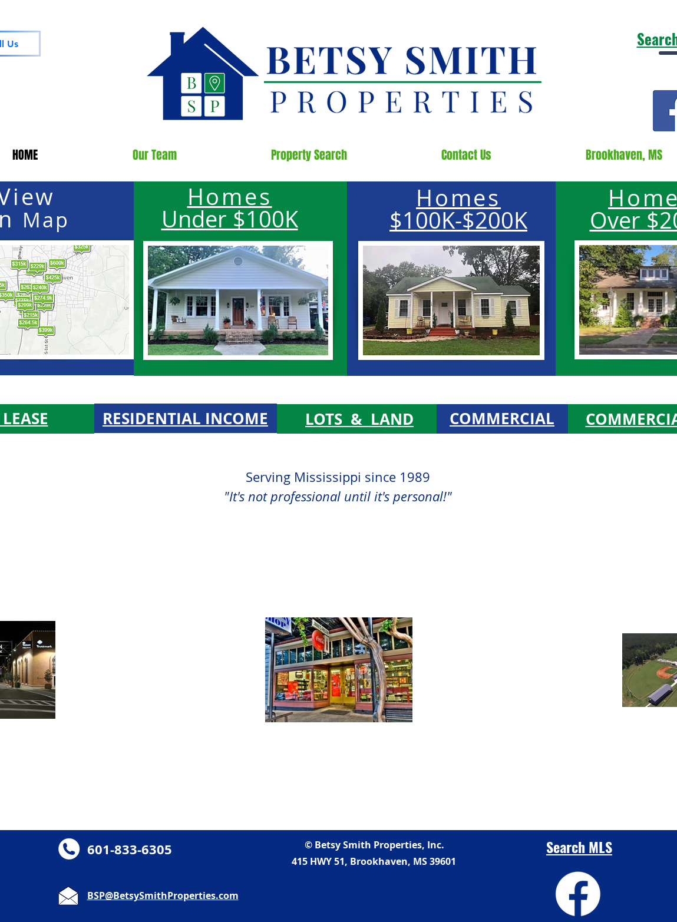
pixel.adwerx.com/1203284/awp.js (438, 15)
